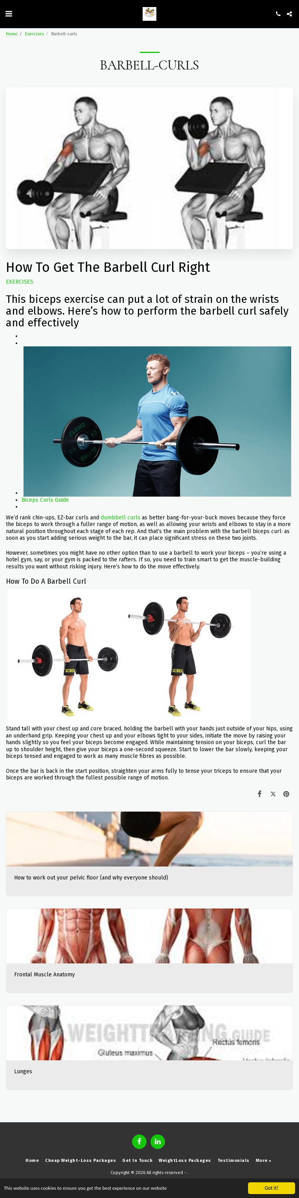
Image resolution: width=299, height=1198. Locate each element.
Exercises (34, 33)
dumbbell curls (120, 517)
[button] (8, 13)
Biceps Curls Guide (45, 500)
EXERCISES (19, 282)
